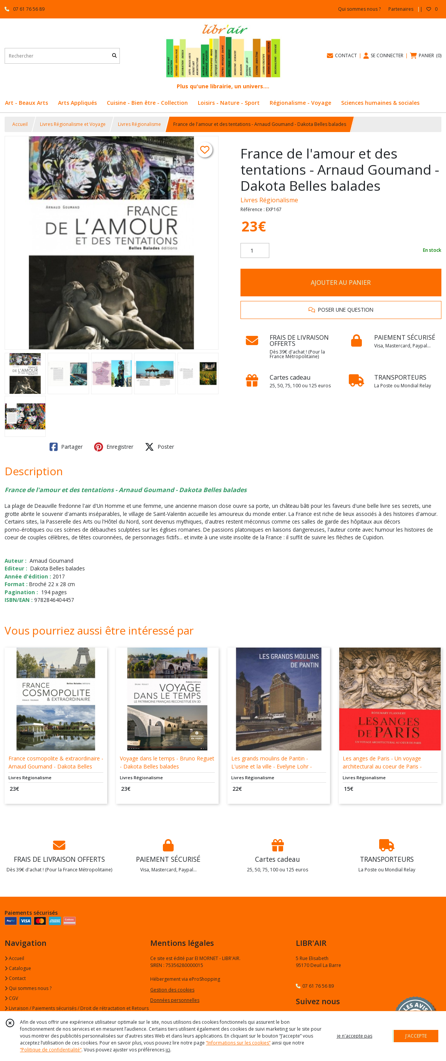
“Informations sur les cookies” (238, 1043)
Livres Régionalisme (139, 124)
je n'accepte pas (354, 1036)
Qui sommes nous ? (28, 988)
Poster (159, 446)
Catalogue (18, 968)
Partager (66, 446)
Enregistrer (113, 446)
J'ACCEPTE (416, 1036)
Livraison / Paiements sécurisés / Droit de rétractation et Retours (77, 1008)
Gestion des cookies (172, 990)
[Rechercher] (114, 55)
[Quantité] (254, 250)
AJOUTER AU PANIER (341, 282)
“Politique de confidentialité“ (50, 1049)
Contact (15, 978)
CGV (11, 998)
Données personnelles (174, 1000)
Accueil (20, 124)
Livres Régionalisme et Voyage (73, 124)
